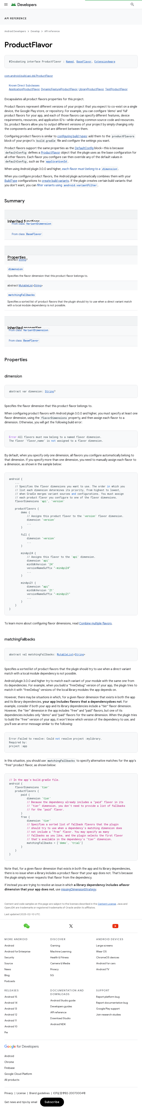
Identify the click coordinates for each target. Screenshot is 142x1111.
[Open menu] (6, 4)
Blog (7, 975)
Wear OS (101, 951)
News (7, 969)
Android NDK (58, 1024)
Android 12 (10, 1014)
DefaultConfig (84, 148)
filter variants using (67, 185)
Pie (6, 1032)
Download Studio (60, 1018)
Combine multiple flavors (95, 623)
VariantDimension (38, 223)
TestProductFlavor (116, 89)
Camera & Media (60, 963)
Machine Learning (60, 951)
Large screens (104, 945)
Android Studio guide (62, 1000)
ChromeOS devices (107, 957)
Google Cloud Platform (18, 1074)
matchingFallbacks (21, 295)
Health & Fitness (59, 957)
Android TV (102, 969)
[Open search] (132, 4)
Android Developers (15, 31)
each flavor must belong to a (90, 169)
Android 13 (10, 1008)
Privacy (54, 969)
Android (9, 945)
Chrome (9, 1062)
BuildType (10, 181)
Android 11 (10, 1020)
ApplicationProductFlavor (24, 89)
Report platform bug (108, 996)
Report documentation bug (112, 1002)
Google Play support (108, 1008)
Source (8, 963)
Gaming (55, 945)
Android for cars (105, 963)
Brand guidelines (39, 1093)
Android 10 (10, 1026)
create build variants (55, 181)
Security (9, 957)
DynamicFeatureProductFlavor (59, 89)
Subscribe (52, 1102)
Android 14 (10, 1002)
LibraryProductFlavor (91, 89)
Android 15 (10, 996)
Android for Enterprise (17, 951)
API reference (15, 18)
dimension (15, 269)
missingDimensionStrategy (78, 889)
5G (52, 975)
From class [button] (32, 223)
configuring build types (72, 136)
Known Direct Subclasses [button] (73, 87)
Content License (107, 903)
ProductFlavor (50, 153)
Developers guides (61, 1006)
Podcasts (9, 981)
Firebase (9, 1068)
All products (11, 1080)
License (21, 1093)
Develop (35, 31)
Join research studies (108, 1014)
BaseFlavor (34, 234)
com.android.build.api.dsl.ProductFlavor (28, 76)
